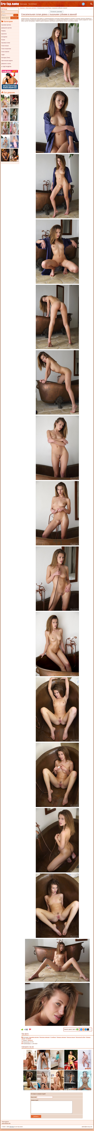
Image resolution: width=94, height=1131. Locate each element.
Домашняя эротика (6, 27)
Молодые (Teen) (5, 57)
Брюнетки (4, 33)
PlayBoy (3, 30)
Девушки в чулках (6, 63)
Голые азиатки (5, 51)
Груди (2, 54)
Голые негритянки (6, 48)
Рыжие (3, 39)
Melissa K (30, 1040)
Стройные (53, 1037)
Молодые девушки (45, 1037)
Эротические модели (7, 60)
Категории (23, 4)
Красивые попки (5, 42)
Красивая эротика (6, 25)
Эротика (11, 1129)
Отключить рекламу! (56, 11)
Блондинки (4, 36)
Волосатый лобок (80, 1037)
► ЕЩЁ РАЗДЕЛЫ (6, 66)
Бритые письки (71, 1037)
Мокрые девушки (61, 1037)
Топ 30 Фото (32, 4)
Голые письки (5, 45)
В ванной (28, 1038)
